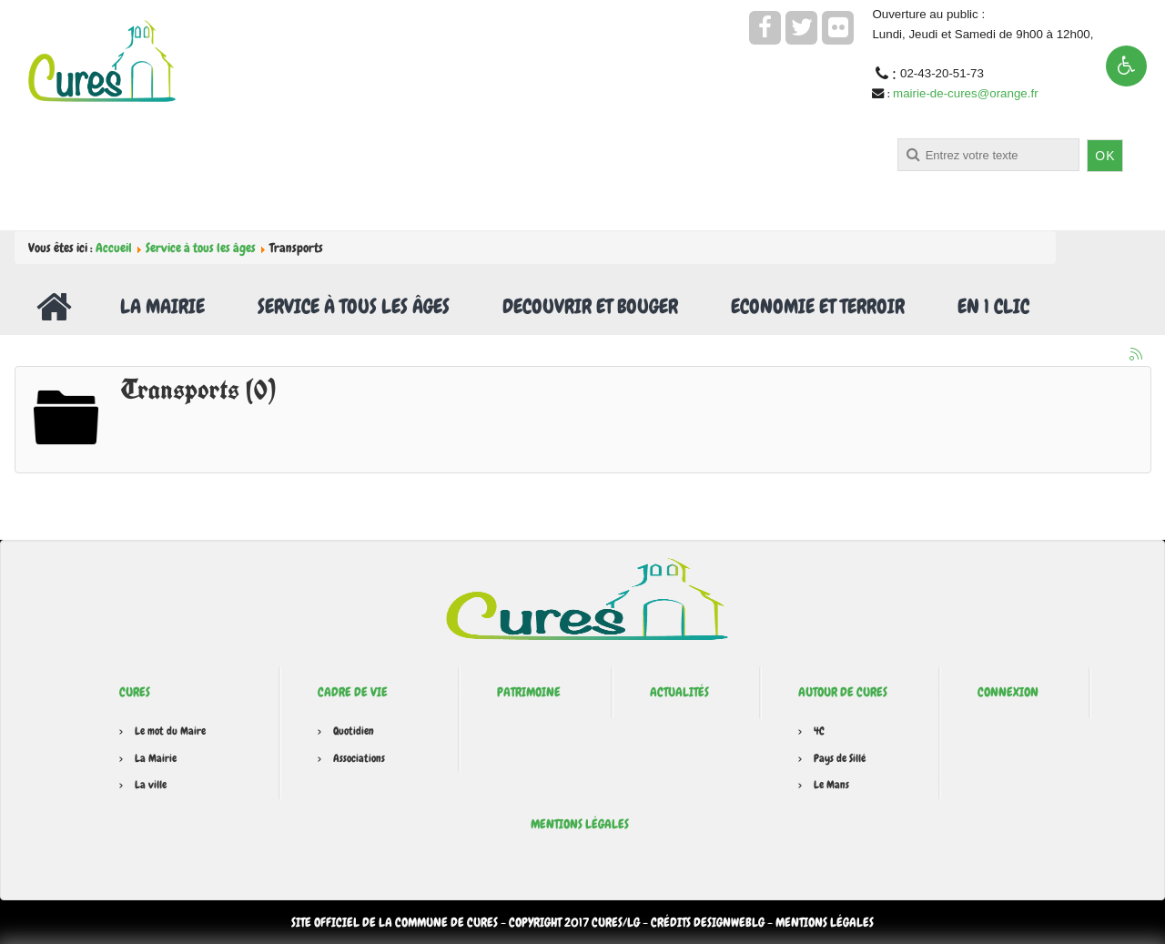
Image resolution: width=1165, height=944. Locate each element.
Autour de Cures (842, 692)
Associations (359, 758)
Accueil (114, 247)
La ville (151, 784)
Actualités (679, 692)
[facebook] (765, 28)
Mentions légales (580, 824)
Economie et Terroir (818, 306)
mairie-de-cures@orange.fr (965, 93)
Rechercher (515, 138)
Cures (134, 692)
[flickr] (838, 28)
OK (1105, 155)
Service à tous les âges (201, 247)
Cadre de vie (353, 692)
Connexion (1008, 692)
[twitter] (801, 28)
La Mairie (162, 306)
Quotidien (353, 731)
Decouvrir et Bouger (590, 306)
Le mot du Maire (170, 731)
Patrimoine (529, 692)
